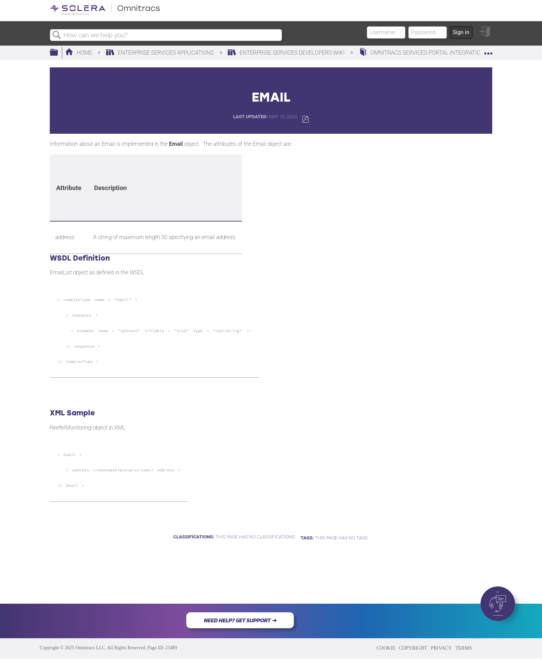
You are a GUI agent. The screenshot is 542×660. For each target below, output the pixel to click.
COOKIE (385, 648)
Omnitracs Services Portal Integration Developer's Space (449, 52)
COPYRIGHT (413, 648)
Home (79, 52)
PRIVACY (441, 648)
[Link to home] (105, 13)
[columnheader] (69, 187)
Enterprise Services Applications (160, 52)
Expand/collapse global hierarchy (58, 53)
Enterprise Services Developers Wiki (287, 52)
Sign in (461, 32)
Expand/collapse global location (488, 51)
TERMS (463, 648)
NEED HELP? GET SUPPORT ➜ (240, 620)
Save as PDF (305, 119)
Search (57, 35)
